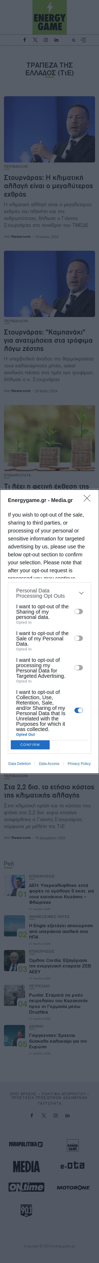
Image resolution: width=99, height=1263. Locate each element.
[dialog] (49, 632)
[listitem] (49, 593)
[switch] (78, 611)
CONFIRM (30, 745)
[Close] (89, 500)
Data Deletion (19, 764)
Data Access (49, 764)
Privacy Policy (79, 764)
